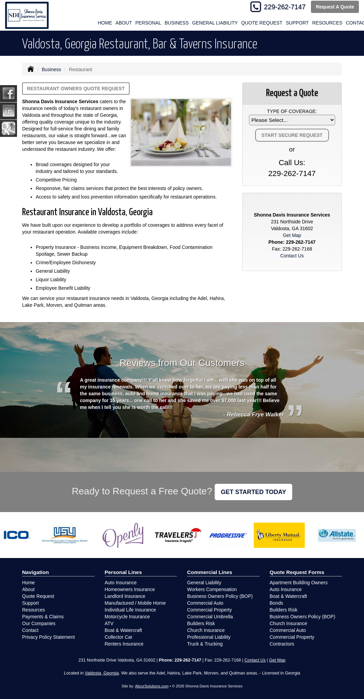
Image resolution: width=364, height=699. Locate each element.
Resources (33, 610)
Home (105, 23)
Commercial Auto (205, 603)
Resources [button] (327, 23)
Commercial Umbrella (210, 616)
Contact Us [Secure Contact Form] (292, 255)
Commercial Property (209, 610)
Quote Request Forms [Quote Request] (297, 572)
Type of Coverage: (292, 111)
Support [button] (297, 23)
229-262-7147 (284, 7)
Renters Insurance (124, 644)
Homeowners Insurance (130, 589)
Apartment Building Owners (299, 582)
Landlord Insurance (125, 596)
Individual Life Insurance (130, 610)
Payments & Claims (43, 616)
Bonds (276, 603)
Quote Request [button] (261, 23)
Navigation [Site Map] (35, 572)
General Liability (215, 23)
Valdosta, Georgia (102, 673)
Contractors (282, 644)
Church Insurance (206, 630)
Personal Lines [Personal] (123, 572)
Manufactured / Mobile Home (135, 603)
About (28, 589)
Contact (30, 630)
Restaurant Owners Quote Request (76, 88)
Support (30, 603)
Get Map (292, 235)
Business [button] (177, 23)
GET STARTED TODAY (253, 492)
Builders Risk (201, 623)
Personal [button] (148, 23)
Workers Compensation (212, 589)
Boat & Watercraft (123, 630)
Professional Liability (209, 637)
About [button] (124, 23)
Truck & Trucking (205, 644)
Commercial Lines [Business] (209, 572)
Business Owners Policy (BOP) (220, 596)
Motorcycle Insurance (127, 616)
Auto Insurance (121, 582)
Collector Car (119, 637)
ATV (109, 623)
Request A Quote (335, 7)
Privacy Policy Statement (48, 637)
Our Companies (38, 623)
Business (51, 69)
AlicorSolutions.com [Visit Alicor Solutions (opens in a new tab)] (151, 686)
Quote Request (38, 596)
